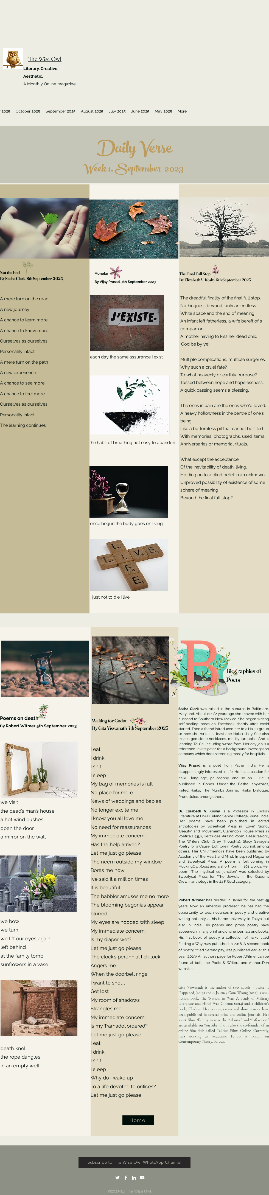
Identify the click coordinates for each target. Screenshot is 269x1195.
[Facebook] (125, 1177)
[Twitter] (117, 1177)
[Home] (138, 1120)
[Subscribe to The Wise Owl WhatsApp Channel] (134, 1162)
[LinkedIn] (134, 1177)
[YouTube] (142, 1177)
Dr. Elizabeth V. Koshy (200, 811)
